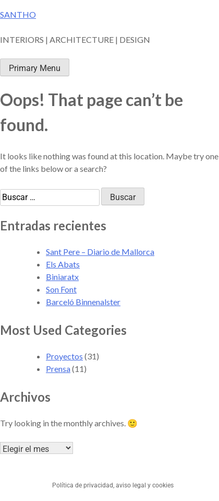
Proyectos (64, 356)
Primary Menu (34, 68)
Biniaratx (62, 277)
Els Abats (63, 264)
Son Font (61, 289)
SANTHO (18, 14)
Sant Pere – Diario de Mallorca (100, 252)
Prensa (58, 369)
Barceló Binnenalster (83, 302)
